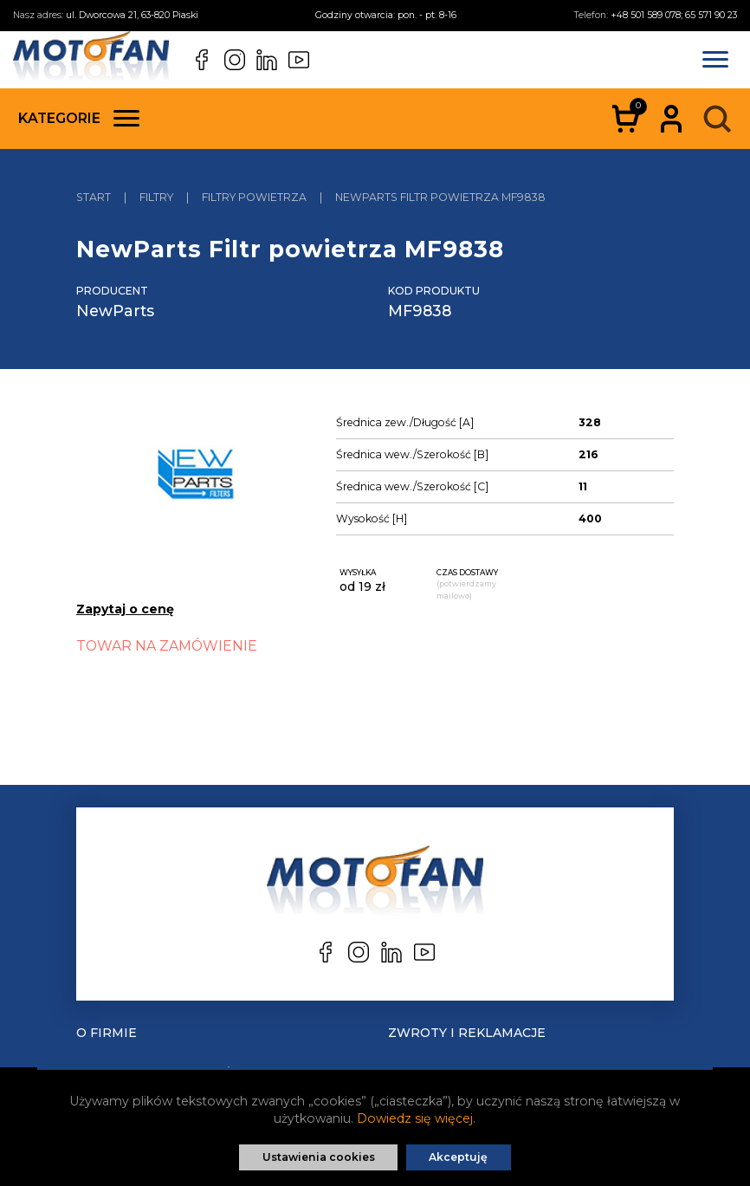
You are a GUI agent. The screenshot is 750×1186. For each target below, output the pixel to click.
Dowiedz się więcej (415, 1118)
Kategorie (78, 118)
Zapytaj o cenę (125, 609)
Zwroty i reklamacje (467, 1032)
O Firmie (106, 1032)
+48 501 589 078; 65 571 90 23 (674, 15)
